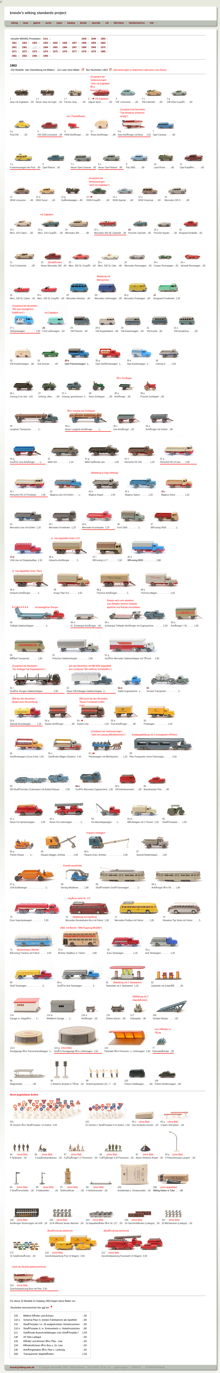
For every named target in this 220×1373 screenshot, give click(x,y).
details (83, 23)
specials (96, 23)
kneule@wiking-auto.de (22, 1367)
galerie (36, 23)
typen (59, 23)
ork (107, 23)
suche (48, 23)
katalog (71, 23)
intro (45, 39)
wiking (14, 23)
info (152, 23)
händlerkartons (137, 23)
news (25, 23)
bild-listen (119, 23)
